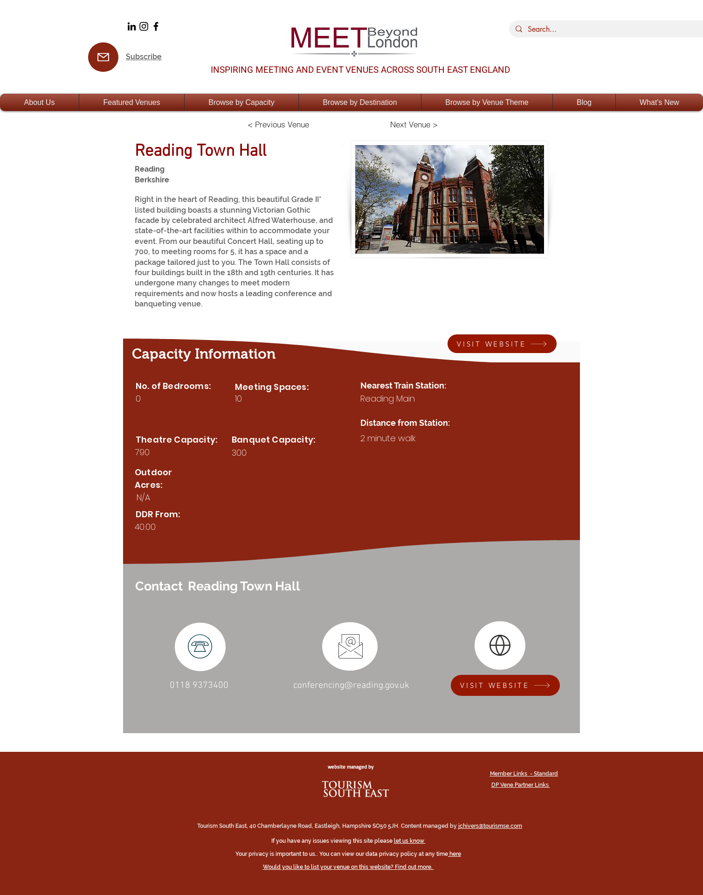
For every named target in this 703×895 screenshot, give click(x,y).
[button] (39, 102)
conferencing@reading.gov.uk (351, 685)
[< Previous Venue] (278, 124)
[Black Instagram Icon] (144, 26)
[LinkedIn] (132, 26)
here (455, 854)
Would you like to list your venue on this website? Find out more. (348, 867)
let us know (410, 841)
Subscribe (144, 56)
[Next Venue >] (414, 124)
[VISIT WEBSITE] (502, 343)
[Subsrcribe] (103, 57)
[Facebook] (156, 26)
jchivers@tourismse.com (489, 826)
